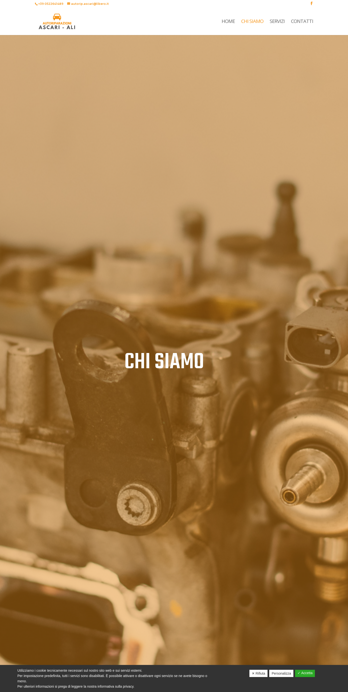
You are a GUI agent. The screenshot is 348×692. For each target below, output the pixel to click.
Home (228, 22)
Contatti (302, 22)
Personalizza (281, 673)
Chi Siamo (252, 22)
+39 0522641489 (50, 4)
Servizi (277, 22)
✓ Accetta (304, 673)
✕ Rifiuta (258, 673)
